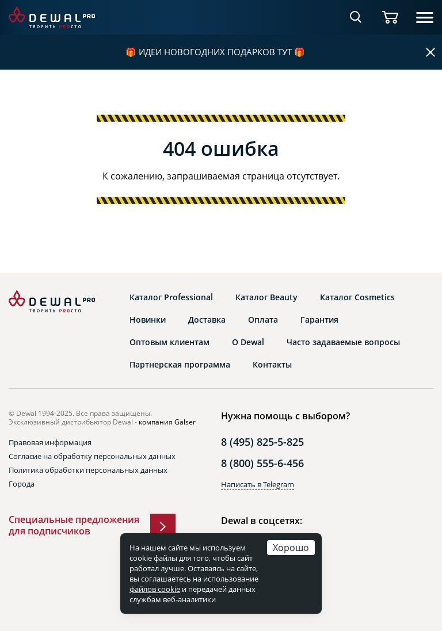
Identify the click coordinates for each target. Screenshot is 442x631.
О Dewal (248, 342)
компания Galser (167, 422)
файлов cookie (154, 589)
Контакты (272, 364)
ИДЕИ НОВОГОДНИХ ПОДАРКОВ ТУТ (215, 51)
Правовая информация (50, 442)
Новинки (147, 320)
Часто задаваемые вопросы (343, 342)
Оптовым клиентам (169, 342)
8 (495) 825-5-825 (262, 441)
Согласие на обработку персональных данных (92, 456)
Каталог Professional (171, 297)
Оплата (263, 320)
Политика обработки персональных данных (88, 470)
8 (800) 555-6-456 (262, 463)
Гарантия (319, 320)
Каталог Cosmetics (357, 297)
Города (22, 484)
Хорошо (291, 547)
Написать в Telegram (257, 484)
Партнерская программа (179, 364)
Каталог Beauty (266, 297)
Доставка (207, 320)
